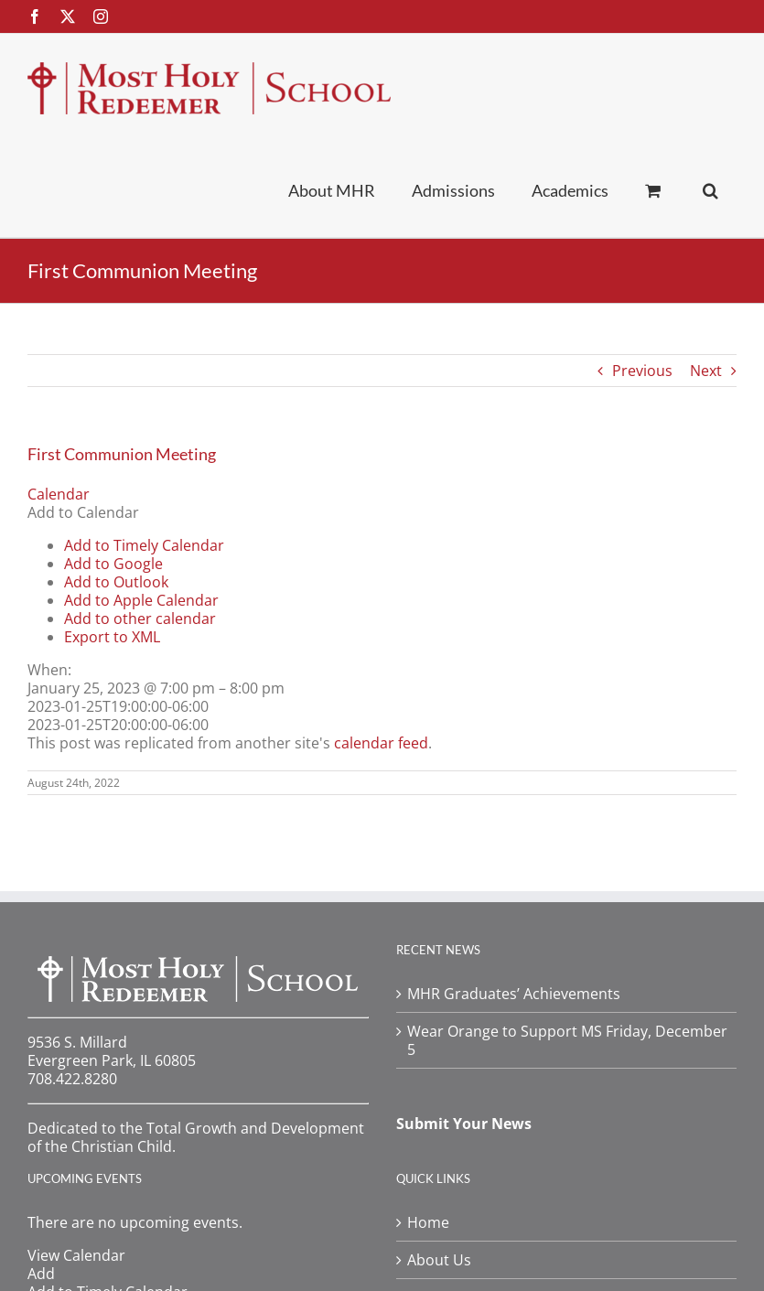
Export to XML (112, 637)
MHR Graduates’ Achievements (513, 993)
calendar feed (381, 743)
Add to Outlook (116, 582)
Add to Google (113, 564)
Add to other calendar (140, 618)
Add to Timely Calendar (144, 545)
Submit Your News (464, 1123)
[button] (710, 190)
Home (428, 1222)
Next (706, 370)
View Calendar (76, 1255)
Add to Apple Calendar (141, 600)
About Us (439, 1260)
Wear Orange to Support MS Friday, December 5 (567, 1040)
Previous (642, 370)
